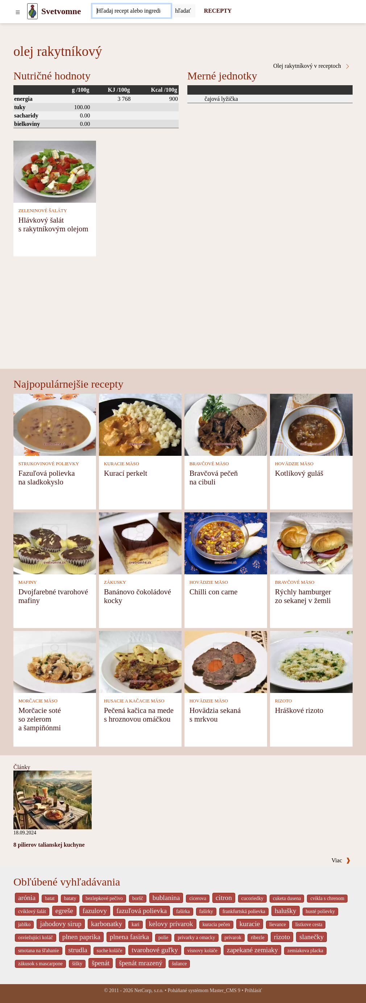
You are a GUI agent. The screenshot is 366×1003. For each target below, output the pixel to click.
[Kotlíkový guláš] (311, 424)
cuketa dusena (287, 898)
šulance (179, 963)
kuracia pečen (216, 924)
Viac (341, 860)
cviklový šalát (32, 911)
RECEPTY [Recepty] (218, 11)
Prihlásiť (253, 990)
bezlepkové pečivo (104, 898)
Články (21, 767)
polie (163, 937)
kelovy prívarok (171, 924)
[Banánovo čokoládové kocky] (140, 543)
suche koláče (109, 950)
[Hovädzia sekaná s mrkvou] (225, 661)
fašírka (183, 911)
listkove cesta (308, 924)
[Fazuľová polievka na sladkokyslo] (54, 424)
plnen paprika (81, 937)
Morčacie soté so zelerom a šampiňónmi (39, 719)
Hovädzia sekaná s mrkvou (215, 714)
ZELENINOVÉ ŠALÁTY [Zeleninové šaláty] (42, 210)
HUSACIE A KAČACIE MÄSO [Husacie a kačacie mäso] (134, 700)
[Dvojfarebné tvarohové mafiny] (54, 543)
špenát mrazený (140, 963)
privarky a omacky (196, 937)
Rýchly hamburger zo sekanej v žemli (303, 595)
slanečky (311, 937)
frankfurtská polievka (243, 911)
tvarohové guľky (155, 950)
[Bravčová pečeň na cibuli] (225, 424)
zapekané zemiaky (252, 950)
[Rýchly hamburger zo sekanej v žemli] (311, 543)
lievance (277, 924)
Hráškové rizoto (299, 710)
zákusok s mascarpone (40, 963)
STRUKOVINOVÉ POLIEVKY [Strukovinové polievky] (48, 463)
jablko (24, 924)
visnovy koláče (202, 950)
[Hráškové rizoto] (311, 661)
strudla (77, 950)
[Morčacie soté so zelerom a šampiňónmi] (54, 661)
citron (224, 897)
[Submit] (183, 10)
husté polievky (320, 911)
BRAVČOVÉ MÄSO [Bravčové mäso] (209, 463)
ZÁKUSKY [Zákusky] (115, 582)
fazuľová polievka (141, 911)
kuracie (250, 924)
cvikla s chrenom (327, 898)
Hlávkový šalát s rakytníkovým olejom (53, 224)
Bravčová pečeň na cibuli (214, 477)
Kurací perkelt (125, 473)
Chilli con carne (214, 591)
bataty (70, 898)
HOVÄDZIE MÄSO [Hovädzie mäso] (294, 463)
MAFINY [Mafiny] (27, 582)
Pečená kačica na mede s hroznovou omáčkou (139, 714)
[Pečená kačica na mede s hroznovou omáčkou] (140, 661)
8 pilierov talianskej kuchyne (49, 845)
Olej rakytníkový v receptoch (311, 66)
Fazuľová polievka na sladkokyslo (46, 477)
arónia (27, 897)
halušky (285, 911)
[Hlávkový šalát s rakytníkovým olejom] (54, 171)
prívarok (233, 937)
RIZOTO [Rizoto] (283, 700)
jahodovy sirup (61, 924)
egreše (64, 911)
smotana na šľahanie (38, 950)
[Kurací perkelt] (140, 424)
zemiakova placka (305, 950)
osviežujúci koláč (35, 937)
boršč (137, 898)
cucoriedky (252, 898)
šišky (77, 963)
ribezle (257, 937)
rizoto (282, 937)
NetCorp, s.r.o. (148, 990)
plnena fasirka (129, 937)
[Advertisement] (183, 314)
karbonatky (106, 924)
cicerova (197, 898)
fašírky (206, 911)
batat (50, 898)
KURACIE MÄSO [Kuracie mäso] (121, 463)
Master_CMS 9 (225, 990)
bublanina (166, 897)
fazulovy (95, 911)
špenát (100, 963)
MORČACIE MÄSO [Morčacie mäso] (38, 700)
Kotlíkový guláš (299, 473)
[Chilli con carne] (225, 543)
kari (135, 924)
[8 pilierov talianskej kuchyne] (52, 799)
